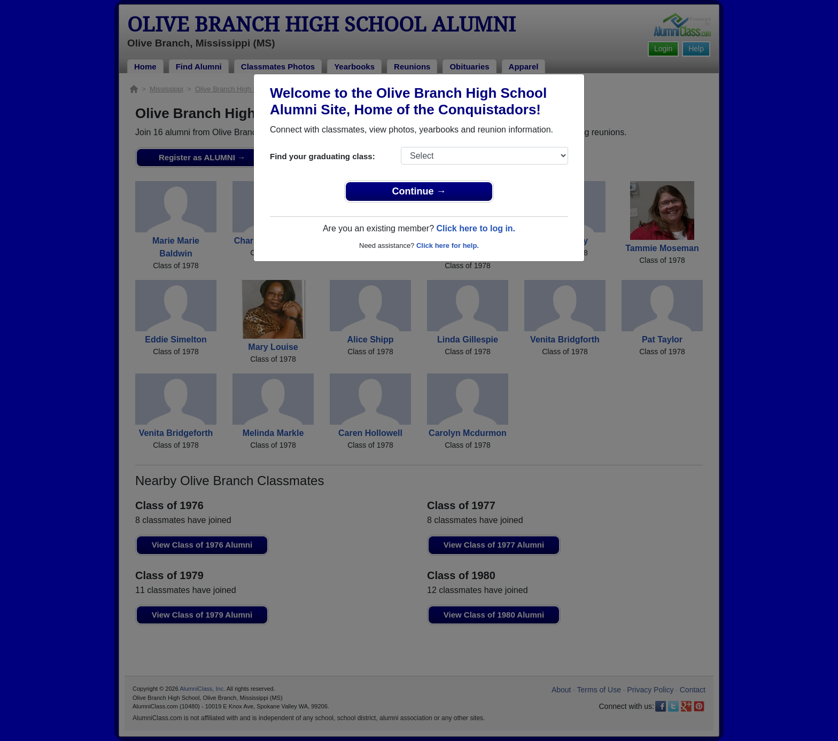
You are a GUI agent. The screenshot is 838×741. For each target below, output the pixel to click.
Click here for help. (447, 245)
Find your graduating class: (322, 156)
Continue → (419, 191)
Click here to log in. (475, 228)
